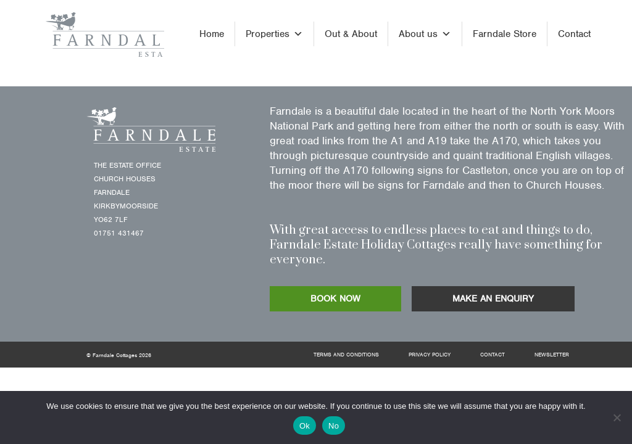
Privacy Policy (430, 354)
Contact (574, 34)
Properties (274, 34)
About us (425, 34)
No (333, 425)
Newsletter (551, 354)
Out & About (351, 34)
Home (211, 34)
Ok (304, 425)
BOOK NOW (335, 298)
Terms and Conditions (346, 354)
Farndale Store (504, 34)
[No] (616, 417)
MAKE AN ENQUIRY (493, 298)
